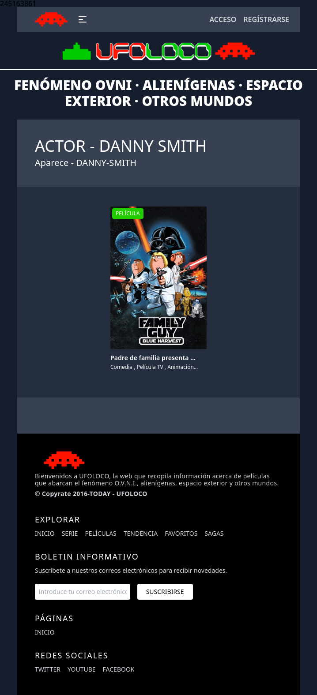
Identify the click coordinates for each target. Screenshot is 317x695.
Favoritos (181, 533)
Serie (70, 533)
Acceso (222, 19)
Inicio (45, 533)
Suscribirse (165, 591)
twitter (47, 669)
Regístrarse (266, 19)
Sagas (213, 533)
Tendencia (141, 533)
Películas (100, 533)
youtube (82, 669)
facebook (119, 669)
